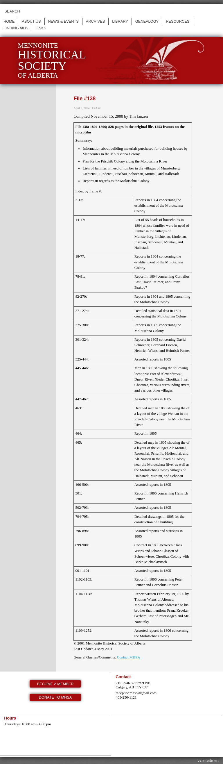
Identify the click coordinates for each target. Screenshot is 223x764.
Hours (10, 718)
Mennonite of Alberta (52, 60)
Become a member (55, 684)
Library (120, 21)
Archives (95, 21)
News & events (63, 21)
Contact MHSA (128, 657)
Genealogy (147, 21)
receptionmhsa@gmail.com (136, 693)
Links (40, 28)
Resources (177, 21)
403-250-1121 (126, 697)
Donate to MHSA (55, 697)
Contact (123, 676)
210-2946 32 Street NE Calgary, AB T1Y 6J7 (133, 685)
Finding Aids (15, 28)
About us (31, 21)
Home (9, 21)
